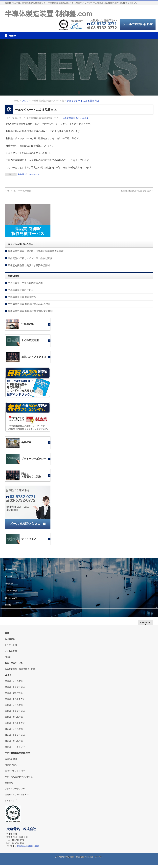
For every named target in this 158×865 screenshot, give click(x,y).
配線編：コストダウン (15, 699)
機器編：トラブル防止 (15, 735)
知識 (7, 633)
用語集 (8, 605)
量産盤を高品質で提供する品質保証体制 (29, 265)
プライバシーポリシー (15, 788)
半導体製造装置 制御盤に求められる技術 (29, 304)
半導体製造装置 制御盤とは (22, 297)
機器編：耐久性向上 (14, 741)
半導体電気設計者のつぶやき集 (75, 118)
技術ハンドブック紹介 (15, 770)
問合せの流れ (11, 765)
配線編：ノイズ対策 (14, 681)
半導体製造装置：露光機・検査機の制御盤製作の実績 (36, 251)
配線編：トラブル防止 (15, 687)
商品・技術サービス (14, 663)
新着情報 (9, 783)
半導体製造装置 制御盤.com (48, 14)
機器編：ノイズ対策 (14, 729)
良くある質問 (11, 598)
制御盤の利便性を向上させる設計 (137, 191)
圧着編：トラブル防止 (15, 711)
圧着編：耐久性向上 (14, 717)
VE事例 (8, 576)
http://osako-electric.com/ (28, 846)
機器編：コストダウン (15, 747)
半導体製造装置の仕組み (20, 290)
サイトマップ (11, 800)
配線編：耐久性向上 (14, 693)
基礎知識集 (10, 639)
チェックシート (32, 174)
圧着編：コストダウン (15, 723)
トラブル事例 (11, 591)
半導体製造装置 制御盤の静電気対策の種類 (30, 311)
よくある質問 (11, 651)
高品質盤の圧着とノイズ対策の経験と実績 (30, 258)
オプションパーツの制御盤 (18, 191)
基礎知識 (9, 583)
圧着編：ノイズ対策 (14, 705)
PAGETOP (145, 622)
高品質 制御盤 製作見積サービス (20, 669)
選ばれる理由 (11, 569)
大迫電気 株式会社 (75, 857)
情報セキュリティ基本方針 (17, 794)
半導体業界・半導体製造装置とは (25, 282)
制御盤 (21, 174)
